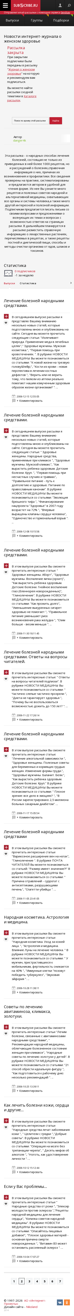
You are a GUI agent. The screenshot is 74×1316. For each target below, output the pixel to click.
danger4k (19, 140)
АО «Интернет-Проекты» (25, 1302)
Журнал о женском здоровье (21, 71)
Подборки (63, 18)
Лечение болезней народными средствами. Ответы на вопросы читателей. (35, 656)
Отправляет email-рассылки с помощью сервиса (37, 12)
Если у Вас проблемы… (25, 1186)
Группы (40, 18)
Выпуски (15, 18)
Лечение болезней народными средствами (34, 834)
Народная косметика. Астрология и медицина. (36, 919)
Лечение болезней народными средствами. (34, 303)
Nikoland (31, 1307)
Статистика (15, 265)
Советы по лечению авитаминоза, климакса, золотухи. (27, 1011)
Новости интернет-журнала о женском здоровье (32, 39)
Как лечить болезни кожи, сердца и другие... (36, 1107)
